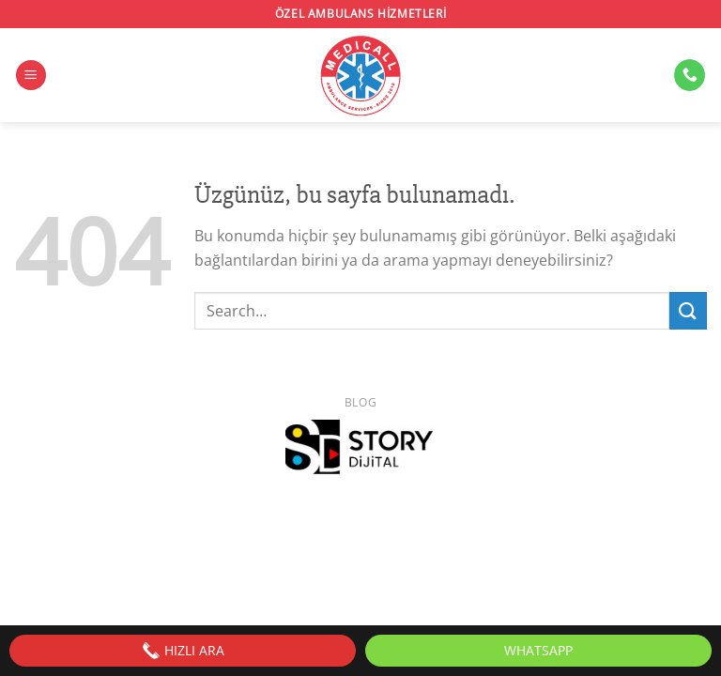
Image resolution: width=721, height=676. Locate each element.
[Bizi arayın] (689, 75)
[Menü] (31, 75)
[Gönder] (688, 310)
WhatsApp (538, 650)
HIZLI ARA (183, 650)
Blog (360, 402)
